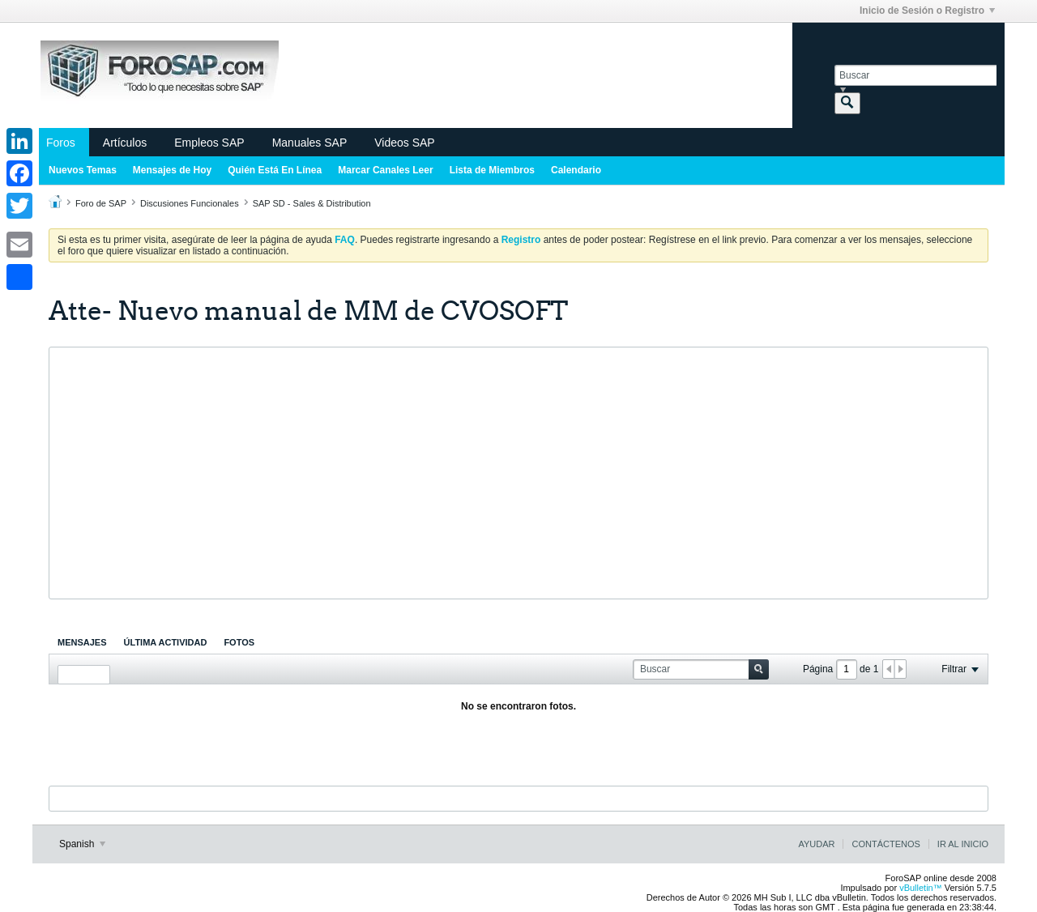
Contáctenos (885, 844)
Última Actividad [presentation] (165, 642)
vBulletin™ (920, 888)
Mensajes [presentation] (82, 642)
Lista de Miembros (492, 170)
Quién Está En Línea (275, 170)
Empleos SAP (209, 142)
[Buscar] (915, 75)
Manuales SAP (310, 142)
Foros (60, 142)
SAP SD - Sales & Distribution (312, 203)
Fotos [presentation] (239, 642)
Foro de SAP (100, 203)
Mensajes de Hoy (172, 170)
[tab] (82, 642)
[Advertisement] (518, 473)
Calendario (576, 170)
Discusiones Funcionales (189, 203)
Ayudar (816, 844)
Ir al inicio (962, 844)
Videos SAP (404, 142)
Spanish (82, 844)
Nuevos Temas (83, 170)
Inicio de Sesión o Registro (927, 10)
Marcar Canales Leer (385, 170)
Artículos (125, 142)
